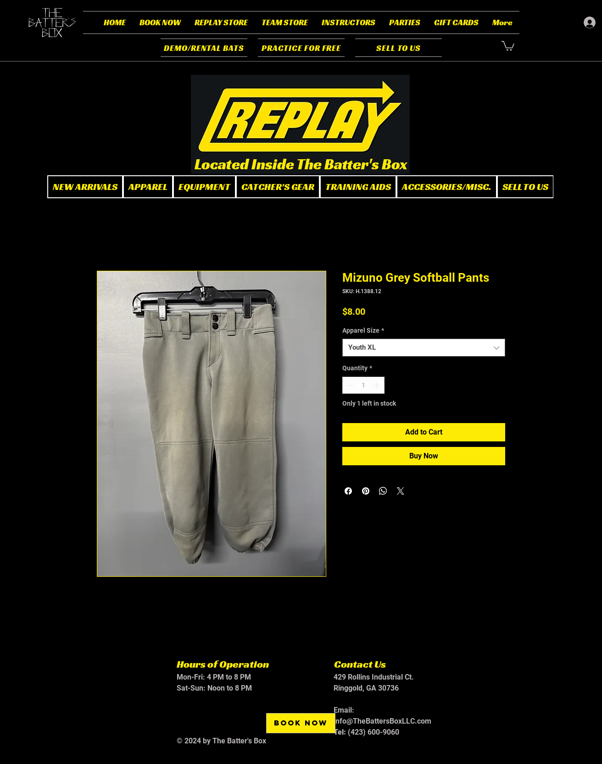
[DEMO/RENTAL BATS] (204, 48)
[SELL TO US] (398, 48)
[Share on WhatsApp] (383, 490)
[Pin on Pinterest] (365, 490)
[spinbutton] (363, 385)
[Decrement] (349, 385)
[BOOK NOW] (300, 723)
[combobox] (423, 348)
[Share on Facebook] (348, 490)
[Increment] (377, 385)
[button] (160, 22)
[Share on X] (400, 490)
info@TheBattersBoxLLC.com (382, 721)
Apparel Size (363, 330)
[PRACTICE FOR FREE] (301, 48)
